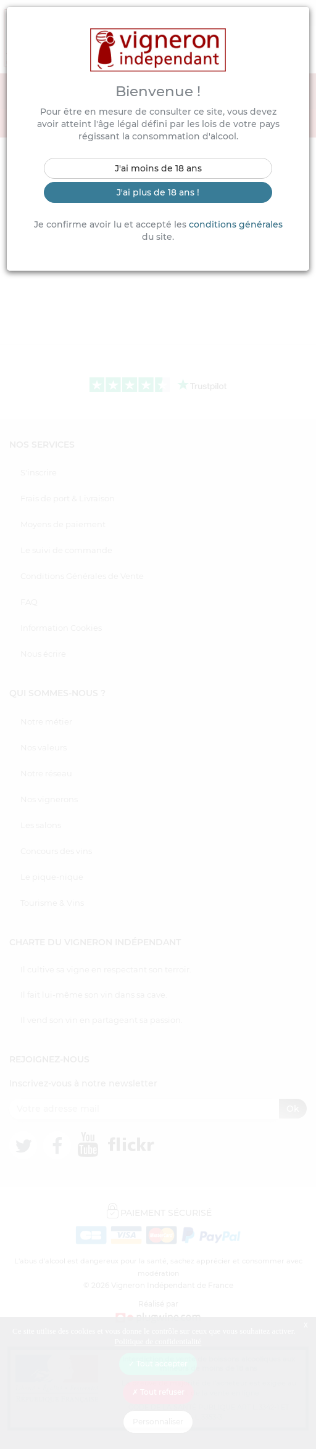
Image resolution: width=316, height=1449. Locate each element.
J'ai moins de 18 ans (158, 168)
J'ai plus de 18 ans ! (158, 192)
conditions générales (236, 224)
